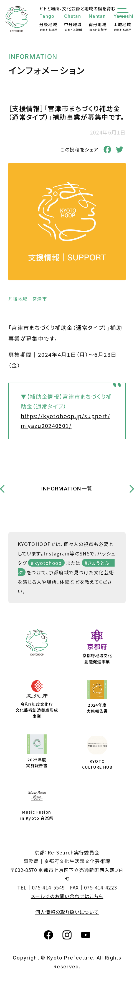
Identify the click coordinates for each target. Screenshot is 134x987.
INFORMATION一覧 (67, 488)
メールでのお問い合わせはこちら (67, 896)
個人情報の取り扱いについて (67, 911)
